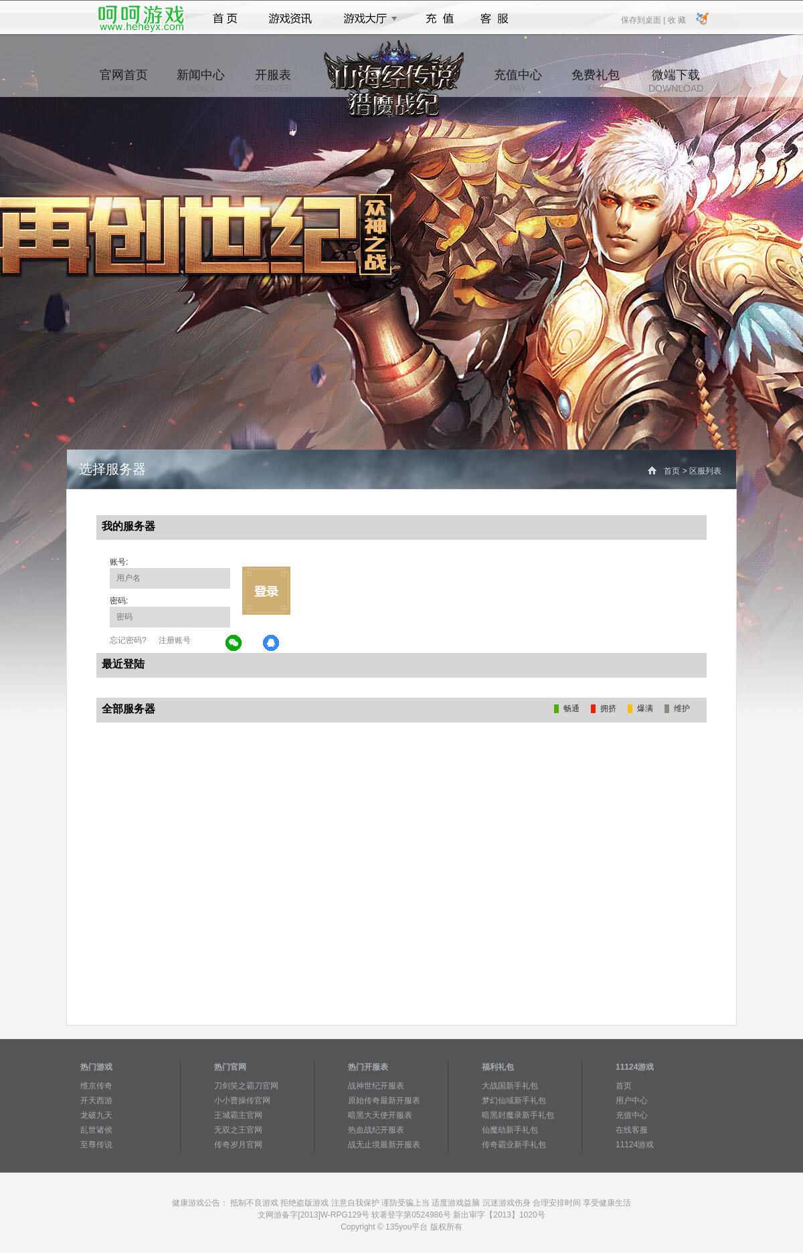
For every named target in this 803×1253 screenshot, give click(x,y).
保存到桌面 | (644, 19)
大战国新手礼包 (510, 1085)
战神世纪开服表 (376, 1085)
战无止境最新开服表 (384, 1144)
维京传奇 (96, 1085)
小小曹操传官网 (242, 1100)
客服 (494, 18)
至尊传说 (96, 1144)
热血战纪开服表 (376, 1130)
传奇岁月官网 (238, 1144)
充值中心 (518, 81)
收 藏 (676, 19)
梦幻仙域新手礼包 (514, 1100)
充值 (439, 18)
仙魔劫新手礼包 (510, 1130)
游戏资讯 (290, 18)
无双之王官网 (238, 1130)
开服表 (273, 81)
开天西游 (96, 1100)
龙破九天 (96, 1115)
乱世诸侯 (96, 1130)
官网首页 (124, 81)
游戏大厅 (367, 18)
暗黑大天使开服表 (380, 1115)
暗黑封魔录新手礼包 (518, 1115)
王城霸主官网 (238, 1115)
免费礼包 (595, 81)
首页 (225, 18)
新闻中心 (201, 81)
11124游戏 (635, 1144)
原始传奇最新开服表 (384, 1100)
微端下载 (675, 81)
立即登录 (266, 591)
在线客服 (632, 1130)
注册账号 (175, 640)
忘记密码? (128, 640)
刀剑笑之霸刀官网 (246, 1085)
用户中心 (632, 1100)
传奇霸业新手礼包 (514, 1144)
